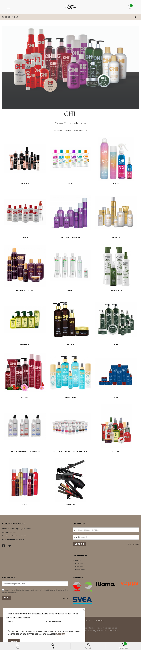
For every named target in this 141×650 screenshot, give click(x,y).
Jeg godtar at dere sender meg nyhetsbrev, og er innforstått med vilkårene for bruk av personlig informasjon (35, 591)
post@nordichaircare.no (17, 536)
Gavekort (79, 567)
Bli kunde (79, 563)
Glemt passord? (133, 544)
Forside (78, 560)
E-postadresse (63, 623)
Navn (25, 623)
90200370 (13, 532)
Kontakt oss (80, 570)
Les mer (65, 598)
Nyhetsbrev (98, 621)
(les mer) (60, 634)
